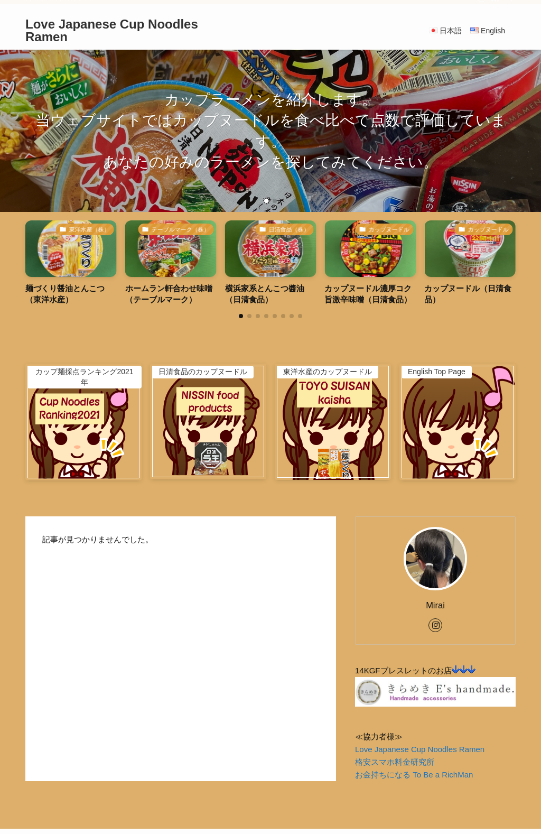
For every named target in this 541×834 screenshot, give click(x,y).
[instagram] (481, 6)
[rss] (495, 6)
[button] (266, 201)
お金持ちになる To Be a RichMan (414, 774)
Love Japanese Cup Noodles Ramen (111, 30)
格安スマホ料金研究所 (394, 761)
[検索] (509, 6)
